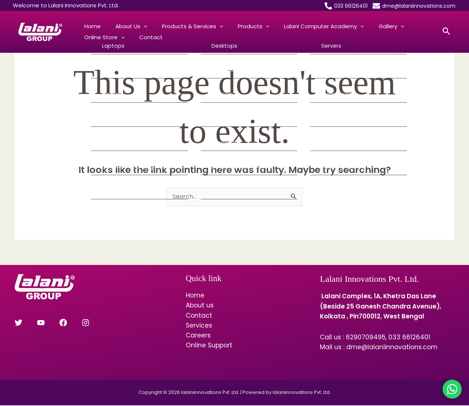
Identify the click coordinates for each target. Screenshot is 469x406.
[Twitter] (18, 323)
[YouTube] (34, 323)
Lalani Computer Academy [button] (291, 26)
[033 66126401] (346, 5)
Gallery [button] (351, 26)
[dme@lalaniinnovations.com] (414, 5)
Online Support (209, 346)
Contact (92, 37)
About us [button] (120, 26)
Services (199, 326)
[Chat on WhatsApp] (452, 389)
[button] (132, 26)
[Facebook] (51, 323)
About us (200, 306)
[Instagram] (67, 323)
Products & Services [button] (174, 26)
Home (89, 26)
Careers (198, 336)
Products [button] (228, 26)
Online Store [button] (391, 26)
